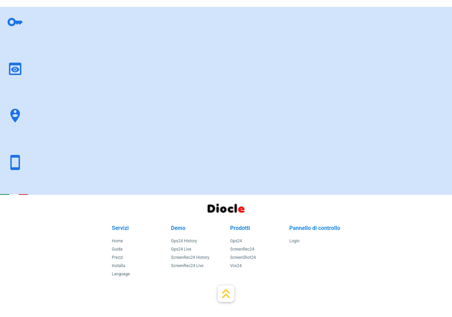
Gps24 (236, 241)
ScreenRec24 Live (187, 265)
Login (294, 241)
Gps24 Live (181, 249)
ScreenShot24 (243, 257)
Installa (118, 265)
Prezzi (117, 257)
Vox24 (236, 265)
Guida (117, 249)
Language (121, 274)
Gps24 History (184, 241)
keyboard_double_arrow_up (226, 293)
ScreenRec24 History (190, 257)
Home (117, 241)
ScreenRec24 (242, 249)
